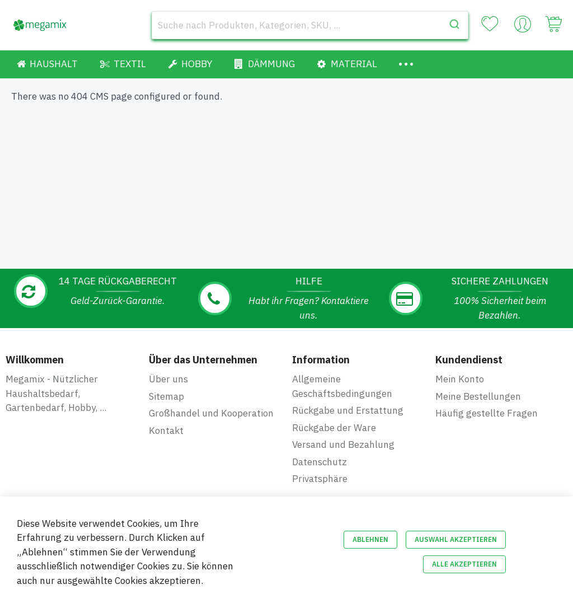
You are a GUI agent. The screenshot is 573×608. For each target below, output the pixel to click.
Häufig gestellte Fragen (486, 413)
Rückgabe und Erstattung (347, 410)
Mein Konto (459, 379)
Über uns (168, 379)
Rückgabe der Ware (334, 428)
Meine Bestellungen (478, 396)
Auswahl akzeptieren (456, 539)
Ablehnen (370, 539)
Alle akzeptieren (464, 564)
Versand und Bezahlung (343, 444)
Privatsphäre (319, 479)
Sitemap (166, 396)
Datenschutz (319, 462)
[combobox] (310, 25)
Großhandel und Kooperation (211, 413)
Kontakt (166, 430)
